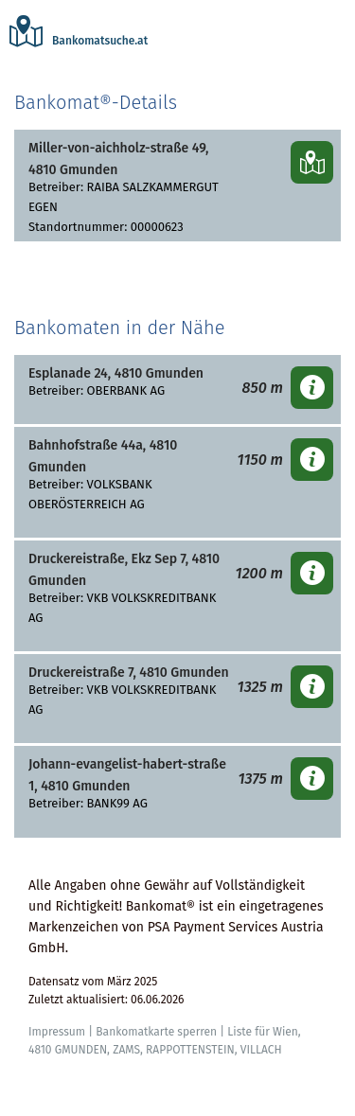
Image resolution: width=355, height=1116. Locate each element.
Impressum (56, 1031)
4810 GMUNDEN (67, 1049)
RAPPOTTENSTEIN (190, 1049)
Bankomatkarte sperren (156, 1031)
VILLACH (261, 1049)
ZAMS (126, 1049)
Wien (285, 1031)
